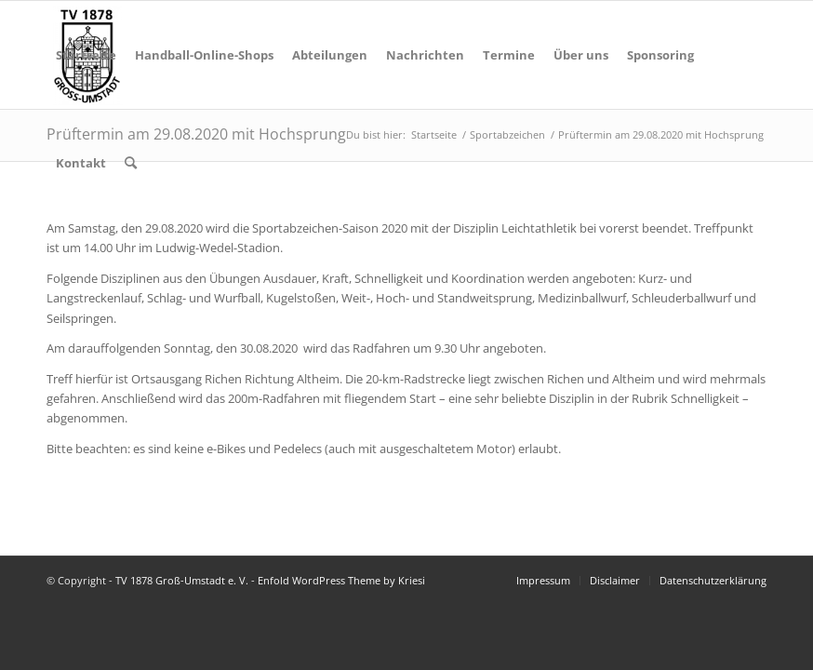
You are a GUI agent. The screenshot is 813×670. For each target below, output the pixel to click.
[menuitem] (86, 55)
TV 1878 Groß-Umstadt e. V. (181, 580)
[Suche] (130, 163)
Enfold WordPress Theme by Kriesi (341, 580)
